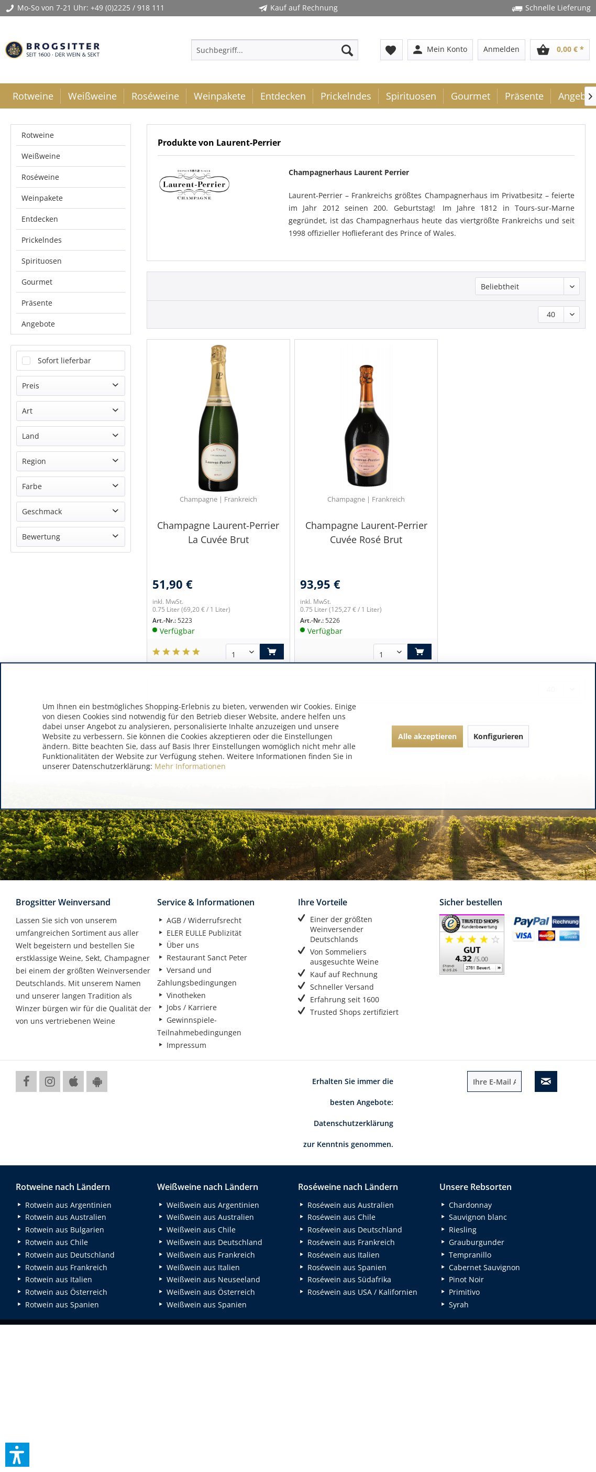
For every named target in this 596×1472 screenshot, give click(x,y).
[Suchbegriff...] (274, 49)
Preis (30, 165)
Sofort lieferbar (64, 140)
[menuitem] (274, 49)
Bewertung (41, 316)
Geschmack (42, 291)
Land (30, 215)
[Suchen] (347, 49)
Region (34, 240)
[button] (17, 1455)
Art (27, 190)
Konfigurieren (498, 736)
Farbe (32, 265)
